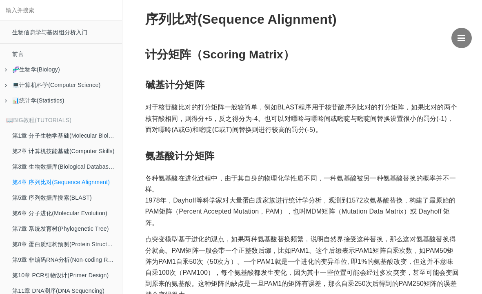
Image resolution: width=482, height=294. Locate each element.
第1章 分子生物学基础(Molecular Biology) (66, 135)
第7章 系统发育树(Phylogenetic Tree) (60, 228)
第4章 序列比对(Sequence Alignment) (61, 182)
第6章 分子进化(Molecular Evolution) (59, 213)
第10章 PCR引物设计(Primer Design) (60, 275)
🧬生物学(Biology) (32, 69)
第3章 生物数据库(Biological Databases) (64, 166)
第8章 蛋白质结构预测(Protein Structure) (65, 244)
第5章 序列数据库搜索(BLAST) (52, 197)
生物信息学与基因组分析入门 (50, 32)
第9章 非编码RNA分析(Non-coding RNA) (65, 259)
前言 (18, 54)
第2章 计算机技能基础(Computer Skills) (63, 151)
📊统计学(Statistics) (34, 100)
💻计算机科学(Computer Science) (52, 85)
